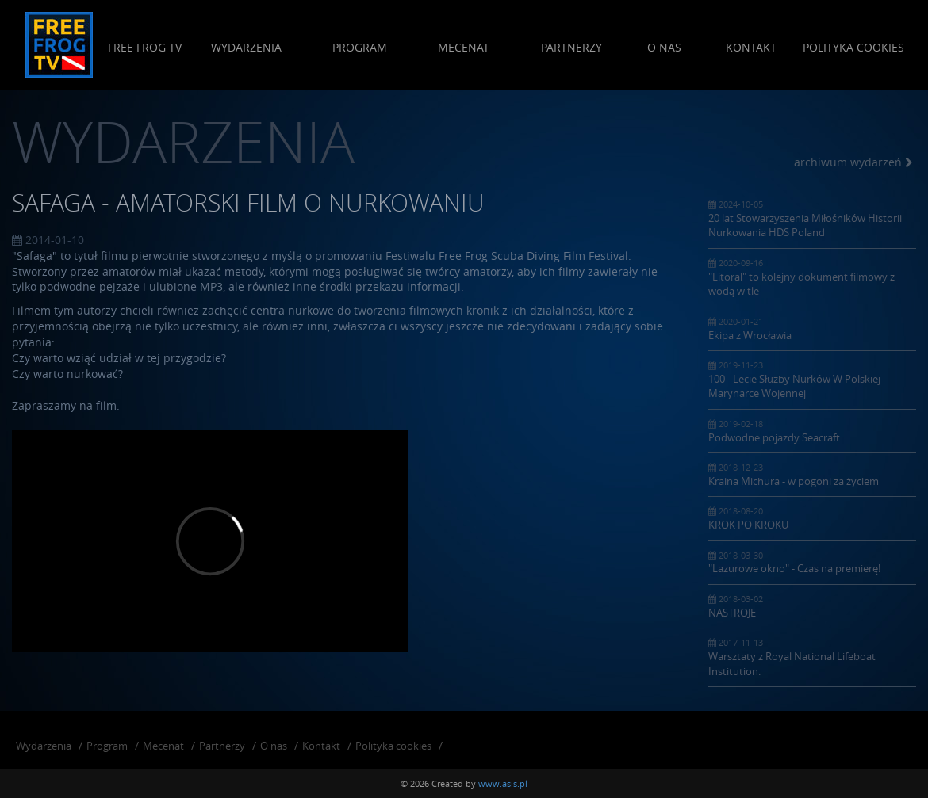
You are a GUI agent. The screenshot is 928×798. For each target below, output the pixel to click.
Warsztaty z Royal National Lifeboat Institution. (812, 657)
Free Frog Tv (145, 47)
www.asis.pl (502, 783)
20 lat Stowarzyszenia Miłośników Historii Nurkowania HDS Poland (812, 218)
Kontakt (751, 47)
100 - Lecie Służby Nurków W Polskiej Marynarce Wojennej (812, 379)
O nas (664, 47)
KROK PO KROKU (812, 518)
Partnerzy (571, 47)
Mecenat (463, 47)
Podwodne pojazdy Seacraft (812, 431)
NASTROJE (812, 606)
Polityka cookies (853, 47)
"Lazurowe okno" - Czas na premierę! (812, 562)
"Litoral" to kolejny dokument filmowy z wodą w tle (812, 277)
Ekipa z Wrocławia (812, 328)
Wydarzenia (246, 47)
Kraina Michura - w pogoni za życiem (812, 474)
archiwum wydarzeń (853, 162)
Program (359, 47)
